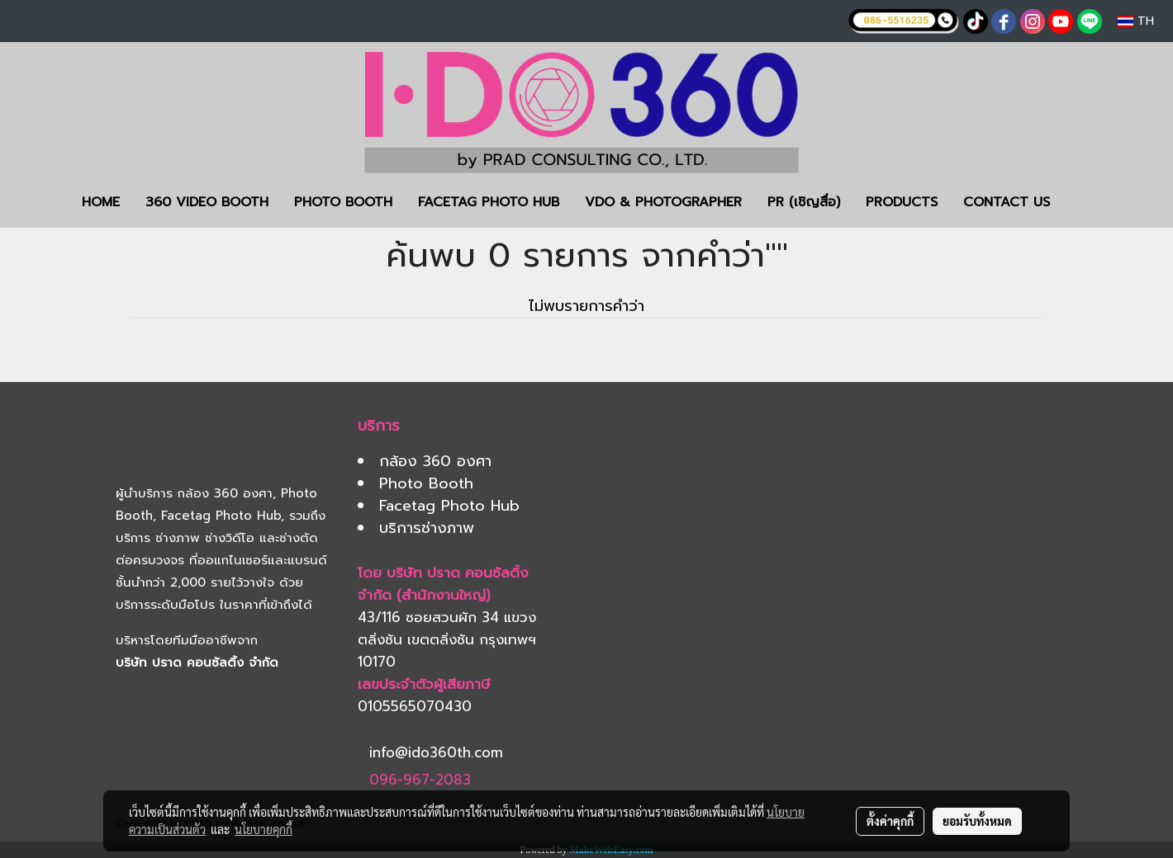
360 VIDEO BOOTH (206, 202)
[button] (1087, 202)
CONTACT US (1006, 202)
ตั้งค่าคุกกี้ (890, 820)
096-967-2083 (420, 779)
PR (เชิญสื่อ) (803, 202)
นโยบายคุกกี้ (263, 829)
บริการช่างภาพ (426, 528)
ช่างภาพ (177, 538)
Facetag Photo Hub (221, 516)
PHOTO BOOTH (343, 202)
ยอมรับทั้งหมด (977, 820)
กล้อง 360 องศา (225, 493)
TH (1136, 21)
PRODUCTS (902, 202)
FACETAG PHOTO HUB (488, 202)
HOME (101, 202)
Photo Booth (426, 483)
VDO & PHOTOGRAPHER (663, 202)
